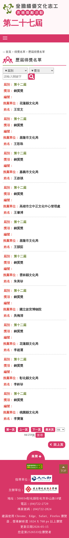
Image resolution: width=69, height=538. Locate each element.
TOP (63, 470)
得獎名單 (19, 51)
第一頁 (10, 429)
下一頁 (36, 429)
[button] (5, 38)
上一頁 (23, 429)
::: (4, 51)
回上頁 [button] (58, 444)
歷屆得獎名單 (36, 51)
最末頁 (49, 429)
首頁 (8, 51)
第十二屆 (20, 84)
